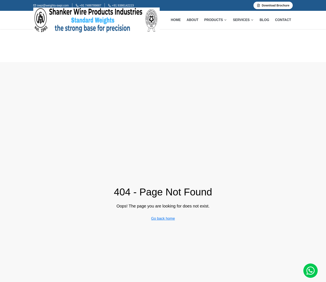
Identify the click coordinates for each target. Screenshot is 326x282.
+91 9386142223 (123, 5)
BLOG (264, 20)
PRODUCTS (215, 20)
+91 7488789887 (90, 5)
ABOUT (192, 20)
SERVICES (243, 20)
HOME (176, 20)
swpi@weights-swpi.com (53, 5)
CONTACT (283, 20)
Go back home (163, 218)
